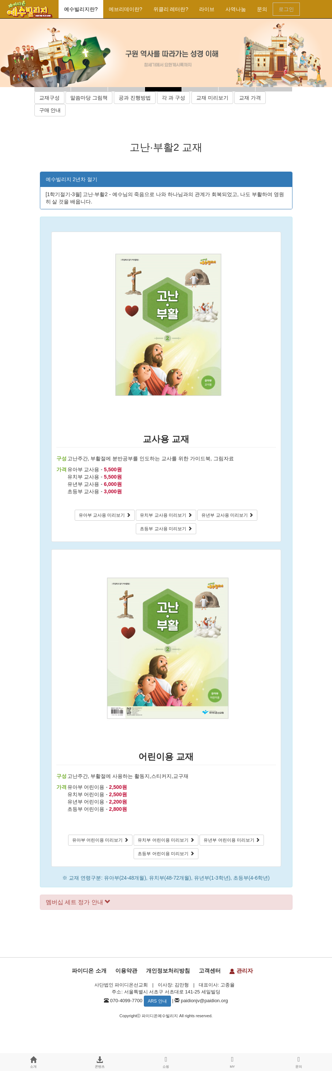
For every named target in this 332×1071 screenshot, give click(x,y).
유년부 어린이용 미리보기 (232, 840)
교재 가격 (250, 98)
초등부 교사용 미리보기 (166, 528)
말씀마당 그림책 (89, 98)
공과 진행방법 (135, 98)
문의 (262, 9)
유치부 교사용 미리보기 (166, 515)
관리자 (241, 970)
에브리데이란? (125, 9)
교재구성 (49, 98)
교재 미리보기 (212, 98)
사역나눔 (235, 9)
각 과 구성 (173, 98)
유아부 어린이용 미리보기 (100, 840)
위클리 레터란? (171, 9)
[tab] (166, 902)
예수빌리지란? (81, 9)
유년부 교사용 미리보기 (227, 515)
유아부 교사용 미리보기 (105, 515)
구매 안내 (50, 110)
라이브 (207, 9)
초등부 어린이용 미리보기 (166, 853)
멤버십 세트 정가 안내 (78, 902)
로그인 (286, 9)
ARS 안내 (157, 1001)
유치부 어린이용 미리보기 (166, 840)
